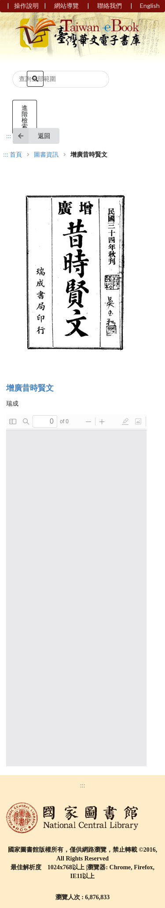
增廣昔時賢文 (30, 388)
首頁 (16, 155)
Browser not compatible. (76, 590)
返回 (31, 136)
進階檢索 (25, 117)
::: (8, 136)
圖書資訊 (46, 155)
